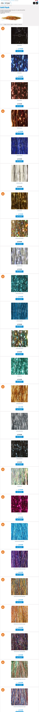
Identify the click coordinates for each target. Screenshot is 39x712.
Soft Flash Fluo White (19, 183)
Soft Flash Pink (19, 513)
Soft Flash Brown (19, 100)
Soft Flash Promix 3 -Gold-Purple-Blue (19, 651)
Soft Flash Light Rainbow (19, 348)
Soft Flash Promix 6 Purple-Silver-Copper (19, 706)
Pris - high (5, 24)
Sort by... (1, 24)
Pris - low (8, 24)
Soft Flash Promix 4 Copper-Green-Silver (19, 679)
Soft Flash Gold (19, 210)
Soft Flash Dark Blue (19, 155)
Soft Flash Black (19, 45)
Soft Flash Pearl (19, 486)
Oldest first (12, 24)
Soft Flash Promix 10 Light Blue (19, 541)
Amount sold (20, 24)
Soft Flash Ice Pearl (19, 265)
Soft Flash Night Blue (19, 458)
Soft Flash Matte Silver (19, 431)
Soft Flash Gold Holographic (19, 238)
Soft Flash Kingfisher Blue (19, 293)
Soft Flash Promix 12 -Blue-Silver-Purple (19, 568)
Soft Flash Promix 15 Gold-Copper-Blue (19, 596)
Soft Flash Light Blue (19, 320)
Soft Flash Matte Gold (19, 403)
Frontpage (1, 5)
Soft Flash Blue (19, 72)
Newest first (15, 24)
